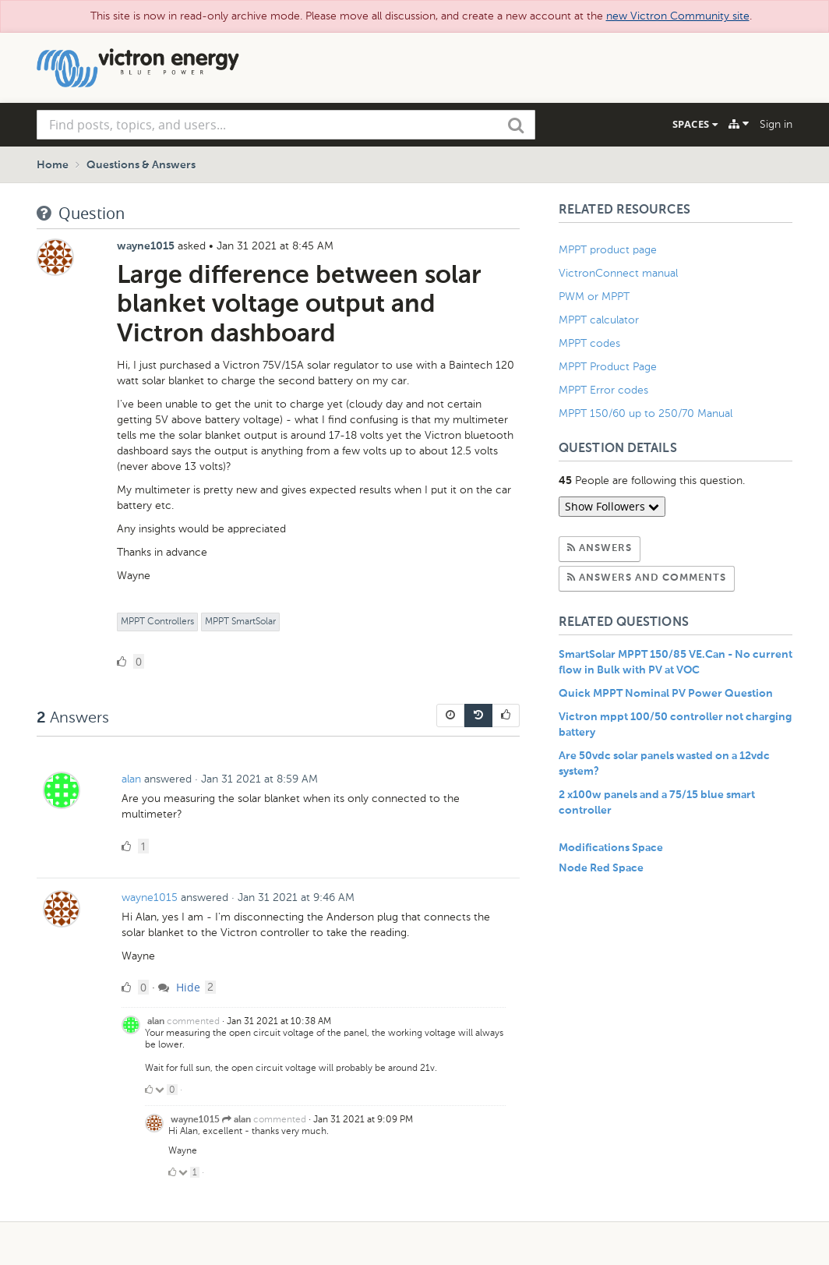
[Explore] (739, 124)
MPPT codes (589, 343)
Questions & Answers (141, 165)
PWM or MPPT (594, 296)
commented (193, 1021)
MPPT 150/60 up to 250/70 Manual (645, 413)
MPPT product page (608, 249)
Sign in (776, 124)
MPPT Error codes (603, 390)
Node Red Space (601, 868)
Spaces (695, 124)
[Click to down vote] (161, 1089)
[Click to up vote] (149, 1089)
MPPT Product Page (608, 366)
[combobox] (286, 125)
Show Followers (612, 506)
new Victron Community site (678, 16)
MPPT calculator (599, 320)
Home (53, 165)
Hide (179, 987)
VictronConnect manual (618, 273)
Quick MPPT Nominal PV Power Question (666, 693)
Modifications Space (611, 848)
